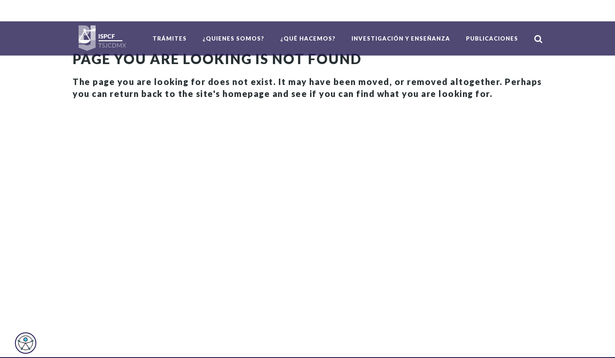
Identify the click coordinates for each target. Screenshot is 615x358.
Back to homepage (121, 120)
